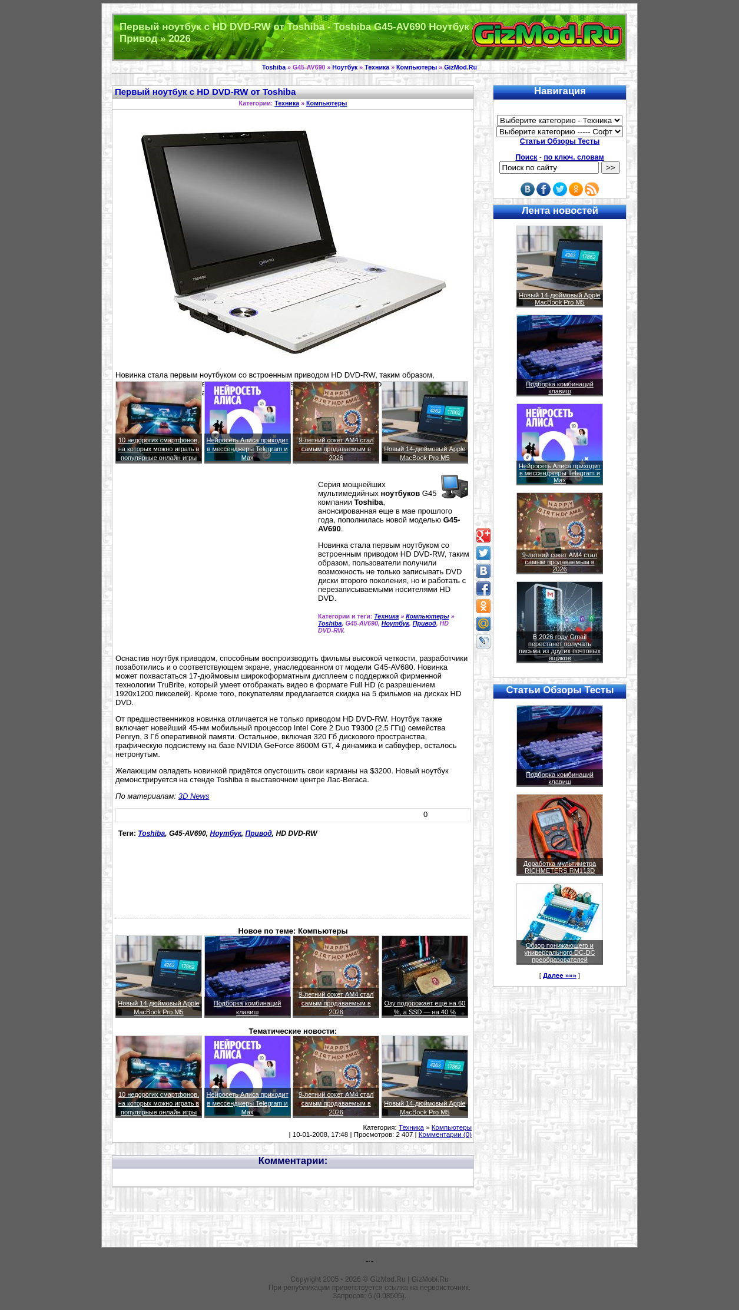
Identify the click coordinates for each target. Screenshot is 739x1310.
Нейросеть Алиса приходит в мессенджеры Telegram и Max (248, 448)
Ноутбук (344, 67)
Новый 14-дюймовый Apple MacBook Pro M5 (560, 299)
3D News (194, 796)
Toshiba (274, 67)
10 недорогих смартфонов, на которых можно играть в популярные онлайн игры (159, 448)
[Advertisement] (214, 563)
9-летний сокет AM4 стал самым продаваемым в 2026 (336, 448)
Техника (376, 67)
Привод (424, 623)
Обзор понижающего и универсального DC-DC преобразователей (559, 952)
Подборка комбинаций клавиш (560, 388)
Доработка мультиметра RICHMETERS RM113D (559, 867)
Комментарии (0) (445, 1134)
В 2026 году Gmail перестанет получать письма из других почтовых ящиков (560, 647)
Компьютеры (416, 67)
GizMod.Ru (460, 67)
